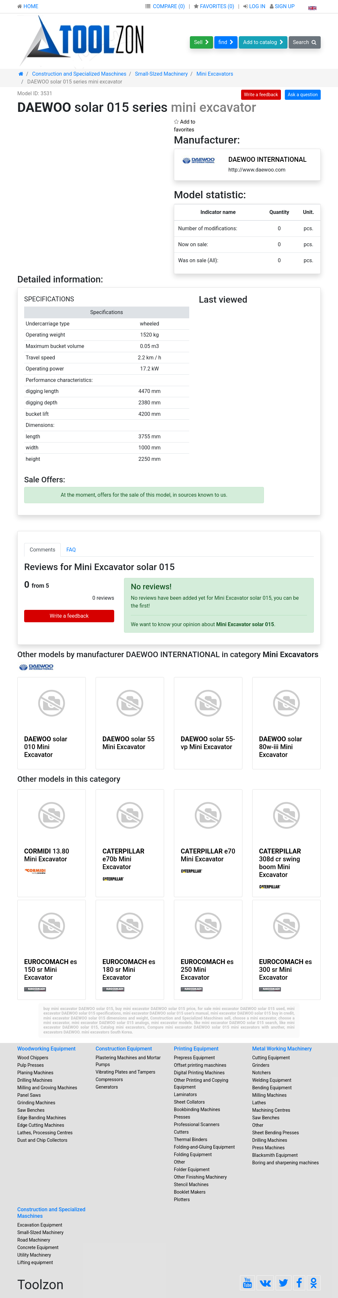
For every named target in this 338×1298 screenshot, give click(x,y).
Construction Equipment (124, 1049)
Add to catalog (263, 42)
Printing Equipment (196, 1049)
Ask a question (303, 94)
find (226, 42)
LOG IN (255, 6)
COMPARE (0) (169, 6)
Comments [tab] (42, 550)
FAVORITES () (214, 6)
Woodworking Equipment (46, 1049)
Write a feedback (261, 94)
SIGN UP (282, 6)
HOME (27, 6)
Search (304, 42)
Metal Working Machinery (282, 1049)
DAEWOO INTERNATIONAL (267, 159)
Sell (201, 42)
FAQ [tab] (71, 550)
